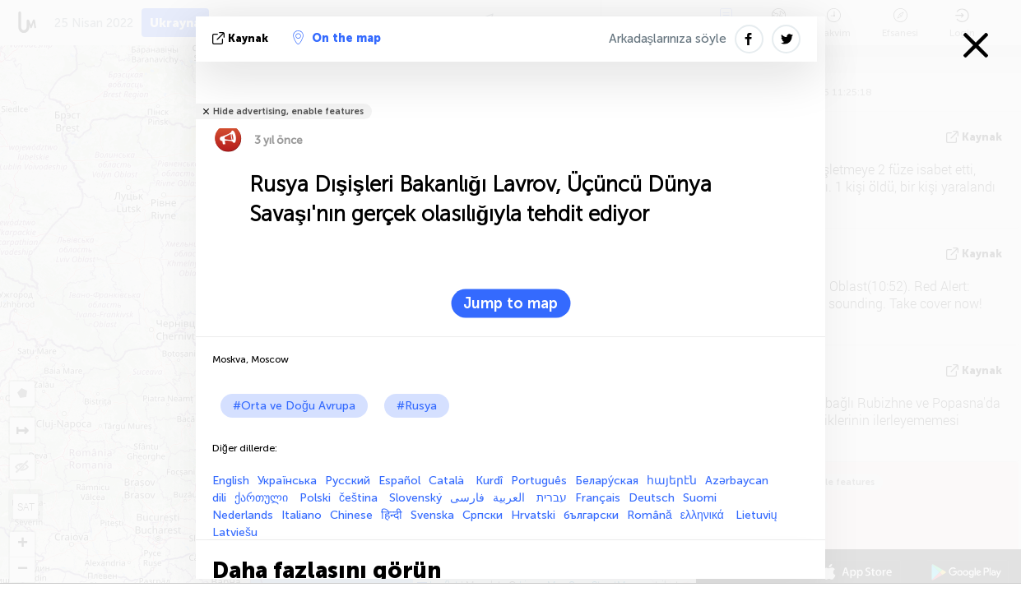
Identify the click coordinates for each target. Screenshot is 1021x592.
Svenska (432, 515)
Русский (347, 481)
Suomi (700, 498)
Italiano (301, 515)
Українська (287, 481)
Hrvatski (533, 515)
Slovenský (415, 498)
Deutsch (652, 498)
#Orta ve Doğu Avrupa (294, 406)
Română (649, 515)
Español (399, 481)
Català (448, 481)
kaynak (242, 38)
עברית (551, 498)
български (591, 515)
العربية (510, 498)
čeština (360, 498)
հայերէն (672, 481)
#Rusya (417, 406)
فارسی (467, 498)
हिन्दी (391, 515)
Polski (315, 498)
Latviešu (235, 532)
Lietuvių (756, 515)
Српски (482, 515)
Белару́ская (606, 481)
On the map (337, 37)
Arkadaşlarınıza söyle (668, 38)
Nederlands (242, 515)
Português (539, 481)
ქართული (262, 498)
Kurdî (489, 481)
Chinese (351, 515)
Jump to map (510, 303)
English (230, 481)
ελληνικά (703, 515)
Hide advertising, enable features (288, 111)
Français (597, 498)
